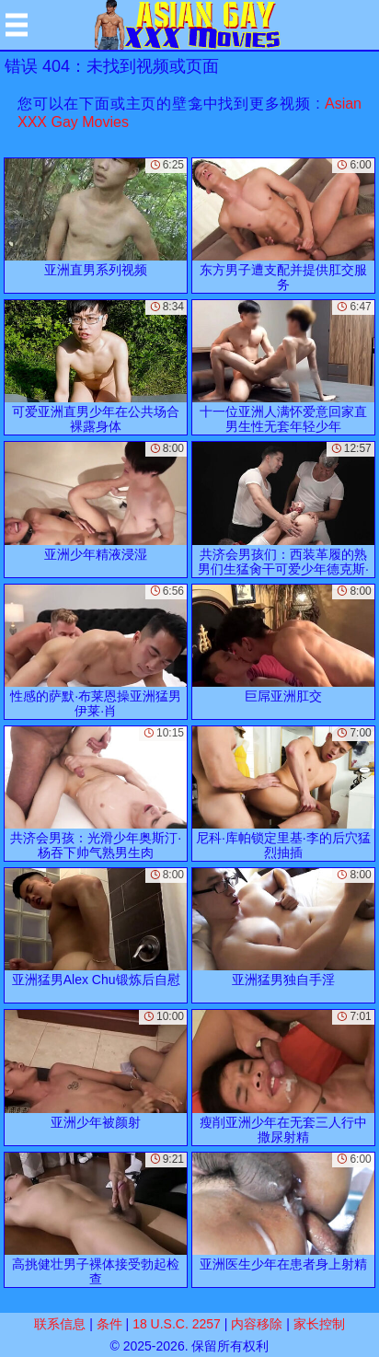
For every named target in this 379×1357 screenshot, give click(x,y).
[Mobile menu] (16, 25)
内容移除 (256, 1323)
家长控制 (319, 1323)
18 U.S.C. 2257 (176, 1323)
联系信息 (60, 1323)
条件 (109, 1323)
